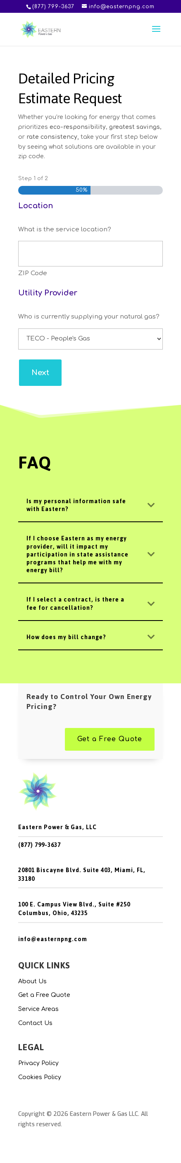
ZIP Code (32, 273)
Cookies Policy (39, 1077)
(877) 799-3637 (39, 845)
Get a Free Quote (109, 739)
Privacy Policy (38, 1063)
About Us (32, 981)
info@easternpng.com (52, 939)
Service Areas (38, 1009)
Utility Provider (47, 293)
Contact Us (35, 1023)
